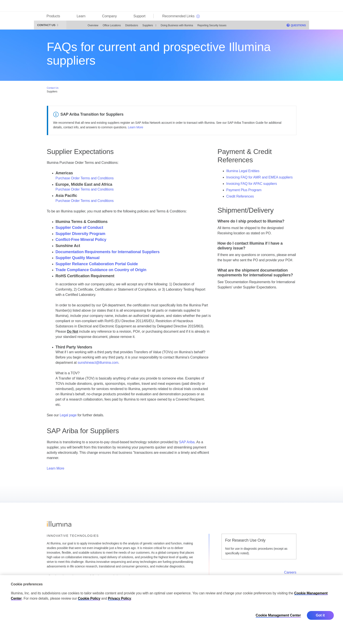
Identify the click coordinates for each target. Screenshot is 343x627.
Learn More (135, 128)
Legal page (68, 417)
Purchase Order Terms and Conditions (85, 179)
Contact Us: (53, 89)
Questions (286, 26)
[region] (171, 601)
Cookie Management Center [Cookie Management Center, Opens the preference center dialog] (278, 615)
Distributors (122, 26)
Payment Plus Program (244, 191)
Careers (290, 574)
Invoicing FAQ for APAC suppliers (251, 185)
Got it (320, 615)
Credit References (240, 198)
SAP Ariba (187, 443)
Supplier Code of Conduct (79, 229)
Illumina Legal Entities (243, 172)
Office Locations (102, 26)
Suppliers (138, 26)
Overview (83, 26)
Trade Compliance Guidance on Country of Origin (101, 271)
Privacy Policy (119, 598)
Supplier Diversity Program (81, 235)
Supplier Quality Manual (78, 259)
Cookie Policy (89, 598)
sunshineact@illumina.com (97, 364)
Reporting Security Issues (202, 26)
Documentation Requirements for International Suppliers (108, 253)
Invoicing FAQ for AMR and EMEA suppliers (259, 179)
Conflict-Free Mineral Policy (81, 241)
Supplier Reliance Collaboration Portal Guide (97, 265)
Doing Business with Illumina (167, 26)
